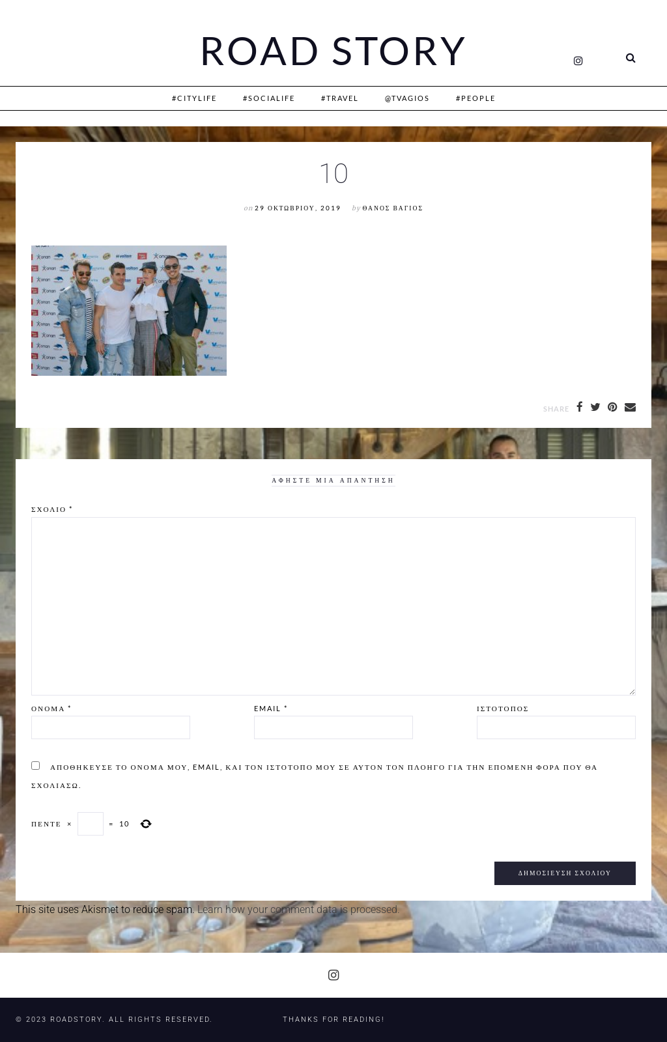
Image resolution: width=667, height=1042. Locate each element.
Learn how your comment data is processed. (298, 909)
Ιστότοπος (503, 708)
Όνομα (51, 708)
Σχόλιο (52, 509)
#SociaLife (269, 98)
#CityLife (194, 98)
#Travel (340, 98)
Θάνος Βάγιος (393, 208)
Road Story (333, 50)
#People (476, 98)
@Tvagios (407, 98)
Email (271, 708)
